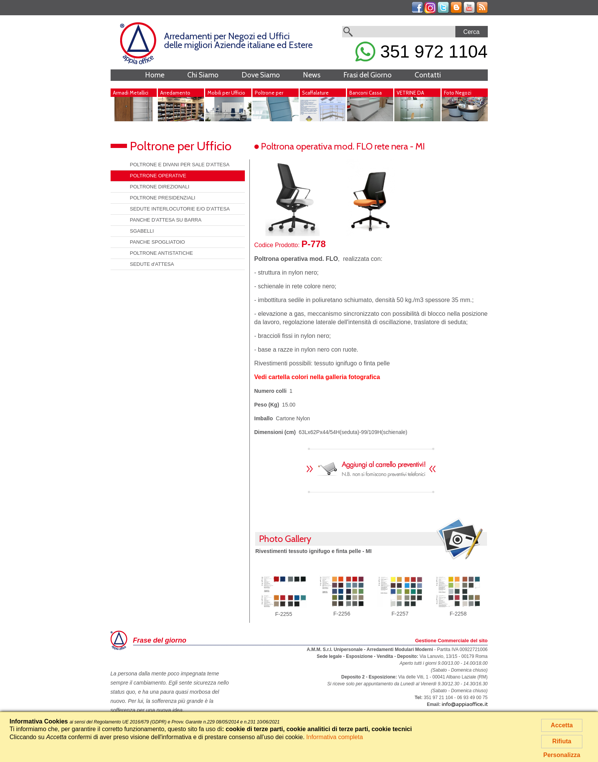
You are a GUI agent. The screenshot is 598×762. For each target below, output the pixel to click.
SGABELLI (142, 231)
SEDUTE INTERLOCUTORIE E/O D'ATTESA (180, 209)
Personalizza (561, 755)
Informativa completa (334, 737)
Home (154, 75)
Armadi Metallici (130, 93)
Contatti (428, 75)
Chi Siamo (203, 75)
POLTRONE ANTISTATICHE (161, 253)
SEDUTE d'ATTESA (152, 264)
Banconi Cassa (365, 93)
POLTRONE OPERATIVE (158, 175)
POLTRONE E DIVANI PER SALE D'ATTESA (180, 164)
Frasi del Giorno (367, 75)
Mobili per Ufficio (226, 93)
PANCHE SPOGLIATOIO (157, 242)
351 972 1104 (421, 51)
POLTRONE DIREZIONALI (160, 187)
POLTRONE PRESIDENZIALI (163, 198)
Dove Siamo (260, 75)
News (311, 75)
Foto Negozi (457, 93)
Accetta (562, 725)
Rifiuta (561, 741)
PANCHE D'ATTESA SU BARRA (166, 220)
